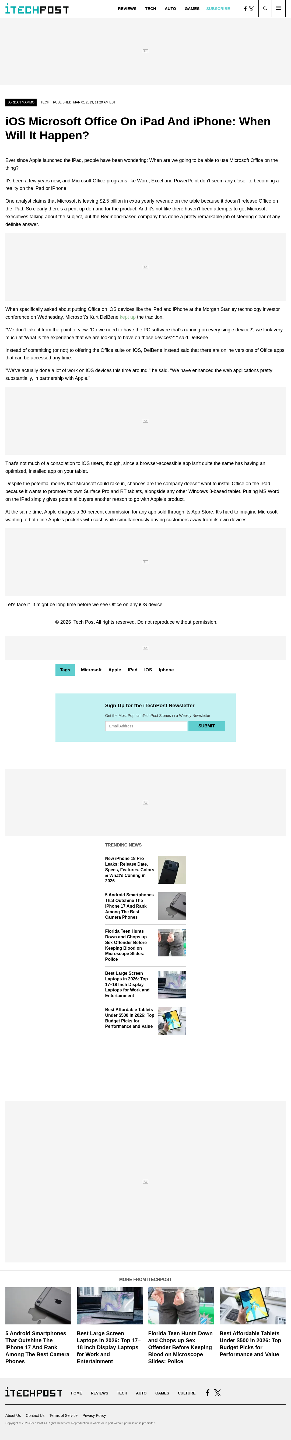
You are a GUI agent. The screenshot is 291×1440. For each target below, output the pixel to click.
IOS (148, 669)
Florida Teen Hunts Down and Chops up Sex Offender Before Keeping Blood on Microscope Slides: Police (180, 1347)
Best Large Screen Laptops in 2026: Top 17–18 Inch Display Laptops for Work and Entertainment (127, 984)
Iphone (166, 669)
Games (192, 8)
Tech (150, 8)
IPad (133, 669)
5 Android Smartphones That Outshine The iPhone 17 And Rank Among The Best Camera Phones (129, 906)
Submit (206, 726)
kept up (128, 317)
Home (76, 1393)
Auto (170, 8)
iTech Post (83, 622)
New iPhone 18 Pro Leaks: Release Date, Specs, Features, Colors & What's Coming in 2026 (129, 869)
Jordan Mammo (21, 102)
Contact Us (35, 1415)
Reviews (127, 8)
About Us (13, 1415)
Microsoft (91, 669)
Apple (114, 669)
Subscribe (218, 8)
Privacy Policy (94, 1415)
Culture (187, 1393)
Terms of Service (64, 1415)
